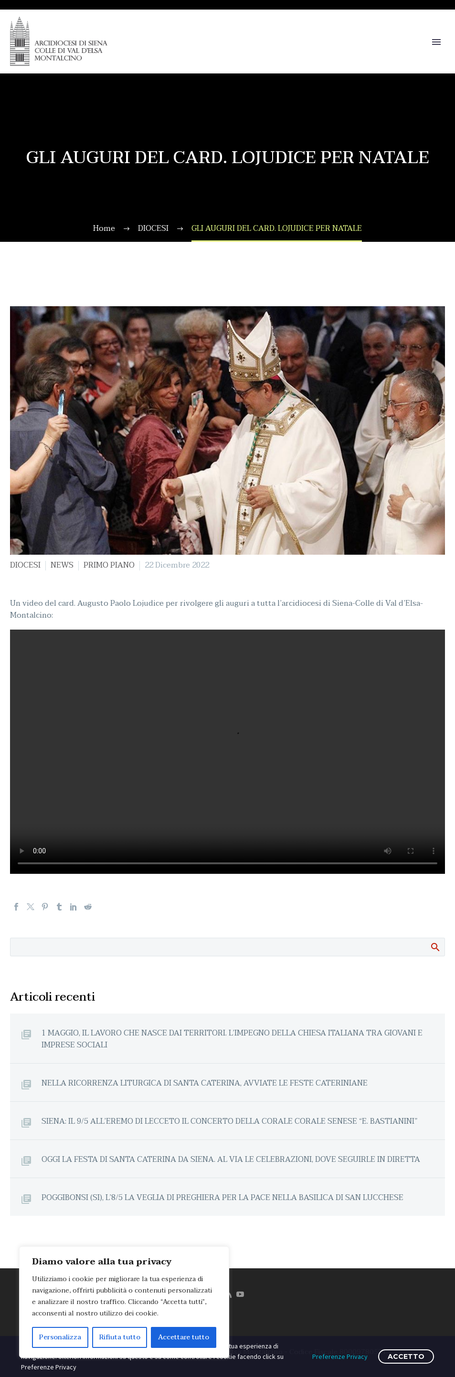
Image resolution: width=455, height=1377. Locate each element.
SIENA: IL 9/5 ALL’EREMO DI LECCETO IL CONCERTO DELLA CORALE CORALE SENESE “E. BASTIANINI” (230, 1121)
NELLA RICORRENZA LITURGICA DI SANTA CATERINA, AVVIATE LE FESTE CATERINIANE (205, 1083)
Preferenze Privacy (340, 1356)
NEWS (62, 565)
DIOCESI (25, 565)
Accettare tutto (183, 1337)
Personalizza (60, 1337)
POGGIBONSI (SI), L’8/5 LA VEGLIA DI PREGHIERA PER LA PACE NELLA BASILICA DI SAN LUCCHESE (222, 1197)
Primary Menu (436, 42)
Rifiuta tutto (119, 1337)
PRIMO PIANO (109, 565)
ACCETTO (406, 1356)
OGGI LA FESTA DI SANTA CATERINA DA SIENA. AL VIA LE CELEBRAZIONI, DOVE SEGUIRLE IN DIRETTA (231, 1159)
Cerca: (434, 947)
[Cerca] (227, 947)
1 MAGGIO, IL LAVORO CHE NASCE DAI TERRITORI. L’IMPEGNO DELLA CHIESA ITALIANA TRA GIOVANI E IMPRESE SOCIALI (232, 1038)
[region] (124, 1302)
